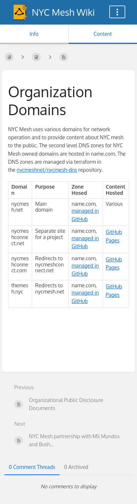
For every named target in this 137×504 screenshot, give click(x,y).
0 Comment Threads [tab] (32, 467)
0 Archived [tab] (76, 467)
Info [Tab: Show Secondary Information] (34, 34)
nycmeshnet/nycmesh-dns (47, 170)
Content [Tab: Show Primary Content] (103, 34)
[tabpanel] (68, 486)
